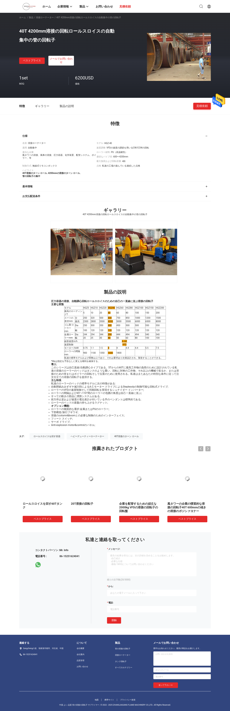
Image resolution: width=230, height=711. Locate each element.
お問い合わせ (82, 666)
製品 (31, 17)
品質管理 (80, 660)
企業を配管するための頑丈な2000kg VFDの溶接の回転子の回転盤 (138, 507)
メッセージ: (114, 549)
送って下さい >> (166, 685)
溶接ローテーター (45, 17)
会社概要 (80, 648)
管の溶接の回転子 (122, 649)
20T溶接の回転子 (82, 503)
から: (110, 586)
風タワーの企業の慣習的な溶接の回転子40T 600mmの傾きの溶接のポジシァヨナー (186, 507)
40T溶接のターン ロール (126, 436)
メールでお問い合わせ (61, 60)
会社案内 (80, 654)
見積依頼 (202, 106)
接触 (114, 620)
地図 (97, 700)
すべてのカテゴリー (123, 667)
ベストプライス (32, 60)
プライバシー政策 (127, 700)
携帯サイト (109, 700)
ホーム (22, 17)
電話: (110, 602)
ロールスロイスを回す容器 (47, 436)
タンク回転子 (120, 661)
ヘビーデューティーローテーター (87, 436)
